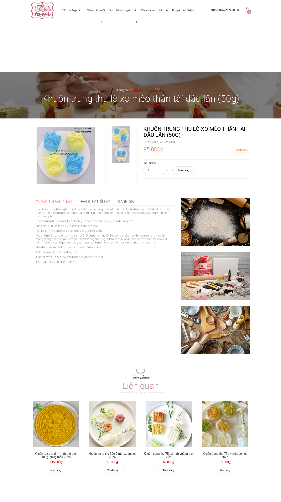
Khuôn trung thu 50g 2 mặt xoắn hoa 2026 (112, 455)
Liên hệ (163, 10)
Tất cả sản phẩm (72, 10)
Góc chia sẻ (147, 10)
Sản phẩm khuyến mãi (122, 10)
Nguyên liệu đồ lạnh (183, 10)
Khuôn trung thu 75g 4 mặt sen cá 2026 (225, 455)
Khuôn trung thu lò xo (150, 90)
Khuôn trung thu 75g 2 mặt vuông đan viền (169, 455)
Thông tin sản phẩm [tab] (54, 202)
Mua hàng (183, 170)
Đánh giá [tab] (126, 201)
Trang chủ (122, 90)
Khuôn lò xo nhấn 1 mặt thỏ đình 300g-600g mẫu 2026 (56, 455)
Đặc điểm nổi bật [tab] (95, 201)
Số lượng (149, 163)
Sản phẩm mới (96, 10)
